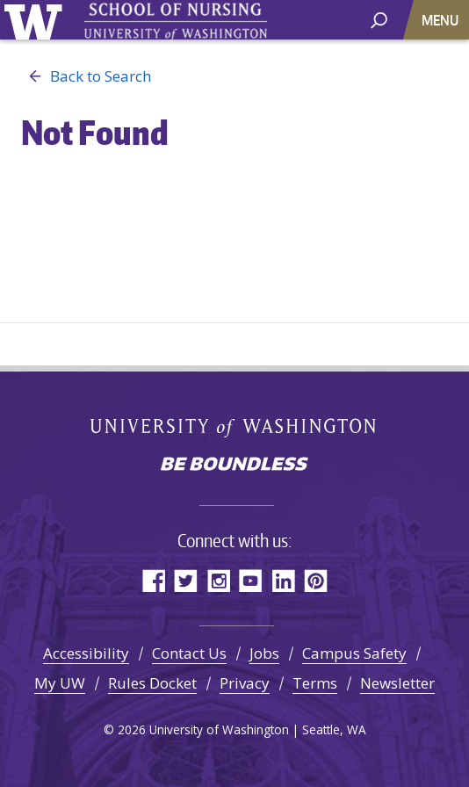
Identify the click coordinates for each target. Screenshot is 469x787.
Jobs (264, 653)
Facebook (153, 580)
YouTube (251, 580)
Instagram (218, 580)
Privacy (245, 683)
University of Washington (36, 20)
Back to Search (86, 76)
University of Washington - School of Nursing (175, 22)
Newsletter (397, 683)
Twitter (186, 580)
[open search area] (379, 19)
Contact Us (189, 653)
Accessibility (86, 653)
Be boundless (234, 465)
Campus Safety (354, 653)
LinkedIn (283, 580)
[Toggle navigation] (442, 20)
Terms (314, 683)
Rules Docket (152, 683)
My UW (59, 683)
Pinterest (316, 580)
